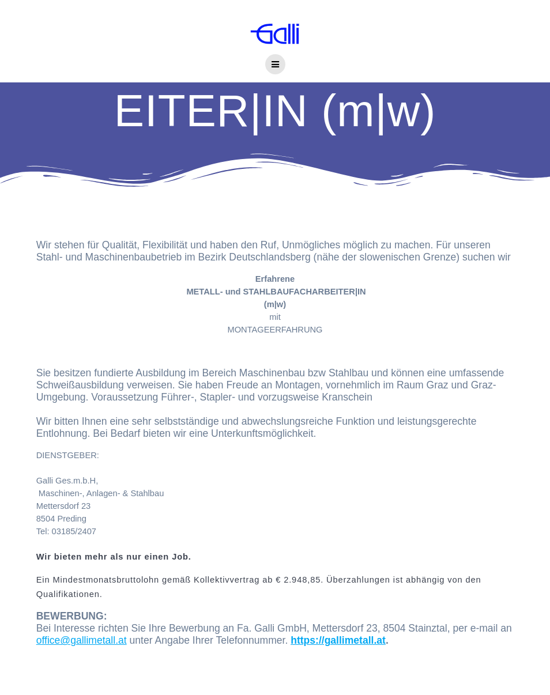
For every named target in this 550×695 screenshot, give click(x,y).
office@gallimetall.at (81, 640)
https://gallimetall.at (338, 640)
